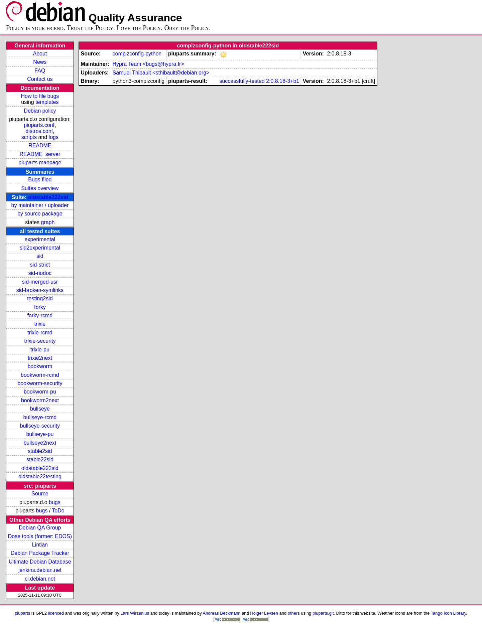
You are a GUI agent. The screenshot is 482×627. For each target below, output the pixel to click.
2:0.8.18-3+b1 (282, 81)
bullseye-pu (39, 434)
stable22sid (39, 459)
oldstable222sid (48, 197)
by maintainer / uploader (40, 205)
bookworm (39, 366)
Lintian (40, 544)
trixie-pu (39, 349)
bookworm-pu (40, 392)
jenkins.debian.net (40, 570)
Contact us (39, 79)
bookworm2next (40, 400)
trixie (39, 324)
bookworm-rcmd (40, 375)
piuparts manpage (39, 162)
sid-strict (40, 265)
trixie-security (39, 341)
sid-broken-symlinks (40, 290)
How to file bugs (40, 96)
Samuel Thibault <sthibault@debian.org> (160, 72)
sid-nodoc (39, 273)
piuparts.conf (39, 125)
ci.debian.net (40, 579)
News (39, 62)
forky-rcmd (40, 315)
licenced (56, 613)
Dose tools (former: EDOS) (40, 536)
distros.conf (39, 131)
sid (39, 256)
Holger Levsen (264, 613)
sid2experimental (40, 248)
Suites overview (39, 188)
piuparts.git (323, 613)
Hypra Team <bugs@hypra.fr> (148, 64)
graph (47, 222)
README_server (39, 154)
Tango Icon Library (448, 613)
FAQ (39, 70)
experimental (40, 239)
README (39, 145)
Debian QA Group (40, 527)
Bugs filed (39, 179)
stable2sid (40, 451)
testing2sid (40, 298)
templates (46, 102)
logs (53, 137)
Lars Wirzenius (134, 613)
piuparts (22, 613)
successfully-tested (241, 81)
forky (40, 307)
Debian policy (40, 111)
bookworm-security (39, 383)
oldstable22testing (40, 476)
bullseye (40, 409)
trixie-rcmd (39, 332)
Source (39, 493)
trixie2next (40, 358)
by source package (39, 213)
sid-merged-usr (40, 282)
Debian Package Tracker (40, 553)
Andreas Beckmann (222, 613)
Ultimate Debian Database (40, 562)
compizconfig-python (136, 53)
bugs (55, 502)
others (294, 613)
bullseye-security (40, 426)
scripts (29, 137)
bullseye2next (39, 443)
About (40, 53)
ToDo (58, 510)
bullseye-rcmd (40, 417)
